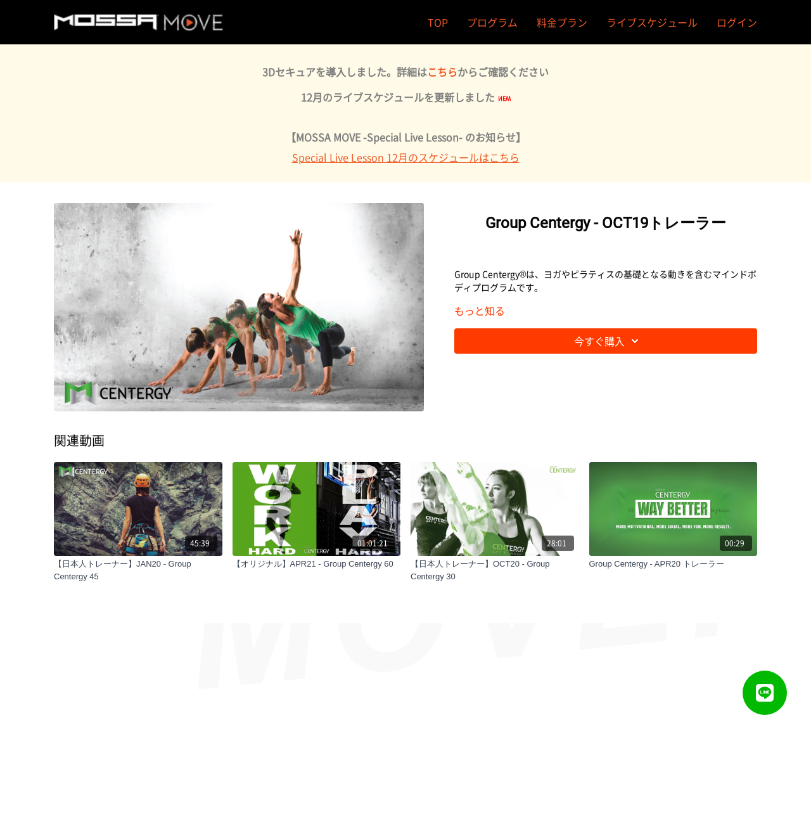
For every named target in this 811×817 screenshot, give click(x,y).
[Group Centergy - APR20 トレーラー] (673, 564)
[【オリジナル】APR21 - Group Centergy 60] (317, 564)
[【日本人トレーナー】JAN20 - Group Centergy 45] (138, 570)
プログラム (492, 22)
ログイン (737, 22)
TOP (438, 22)
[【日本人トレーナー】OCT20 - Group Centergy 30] (495, 570)
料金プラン (562, 22)
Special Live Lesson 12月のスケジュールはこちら (406, 157)
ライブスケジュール (652, 22)
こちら (442, 71)
